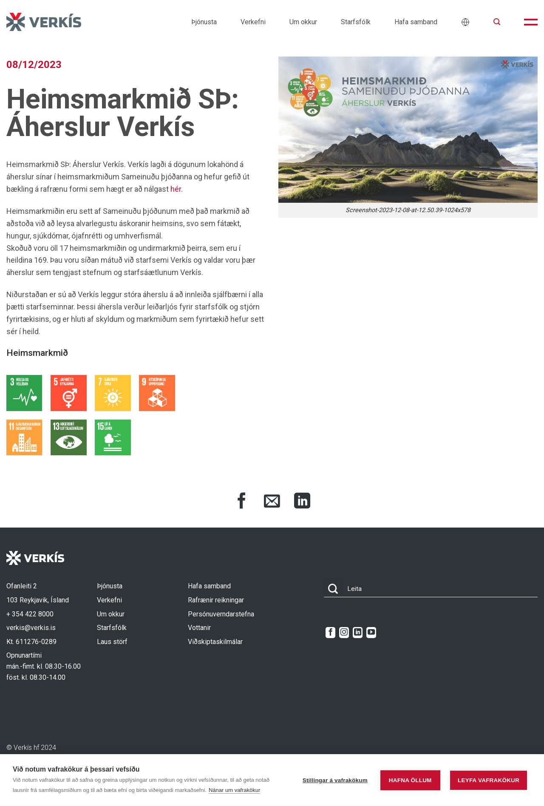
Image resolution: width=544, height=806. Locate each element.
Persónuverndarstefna (221, 614)
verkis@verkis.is (31, 628)
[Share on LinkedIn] (302, 502)
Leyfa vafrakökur (488, 780)
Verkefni (253, 22)
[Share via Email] (272, 502)
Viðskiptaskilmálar (215, 642)
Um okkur (303, 22)
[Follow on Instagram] (344, 632)
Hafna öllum (410, 780)
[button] (496, 22)
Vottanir (199, 628)
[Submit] (333, 589)
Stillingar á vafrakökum (335, 780)
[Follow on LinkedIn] (358, 632)
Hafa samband (415, 22)
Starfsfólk (356, 22)
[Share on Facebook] (241, 502)
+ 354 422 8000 (30, 614)
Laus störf (112, 642)
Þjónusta (204, 22)
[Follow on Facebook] (330, 632)
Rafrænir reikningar (216, 600)
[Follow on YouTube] (371, 632)
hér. (176, 188)
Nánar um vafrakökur (234, 790)
